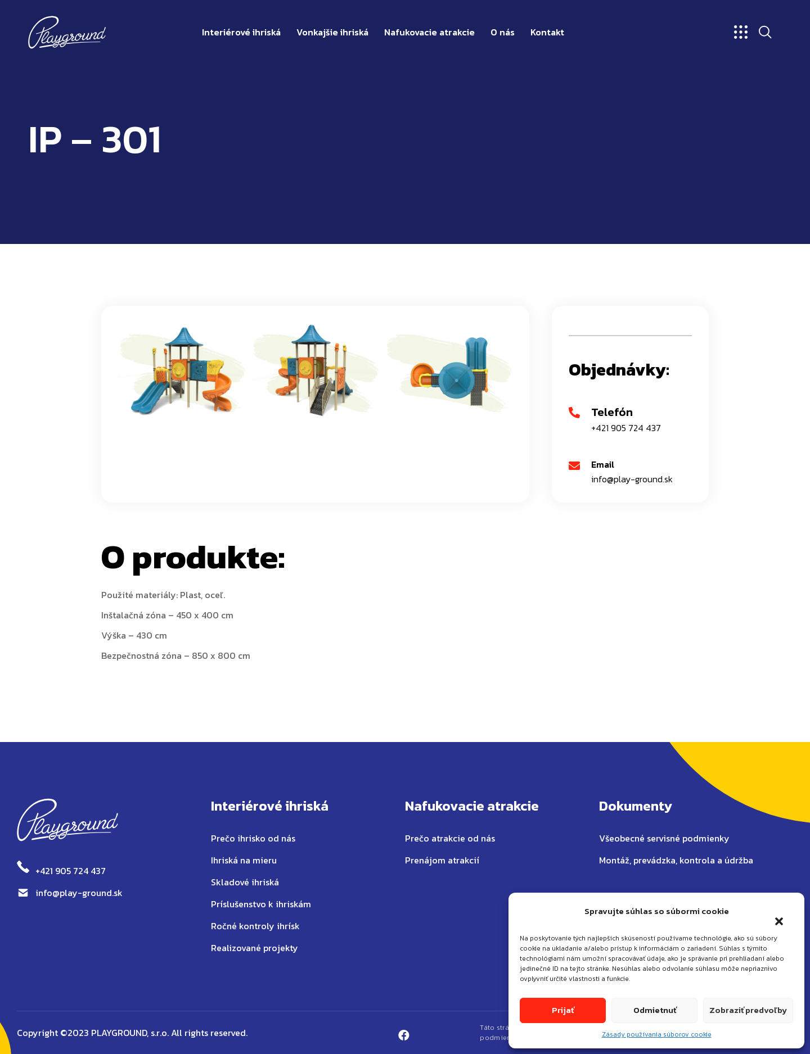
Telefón (612, 411)
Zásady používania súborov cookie (657, 1034)
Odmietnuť (654, 1009)
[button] (773, 914)
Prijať (563, 1009)
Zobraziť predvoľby (748, 1009)
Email (602, 464)
